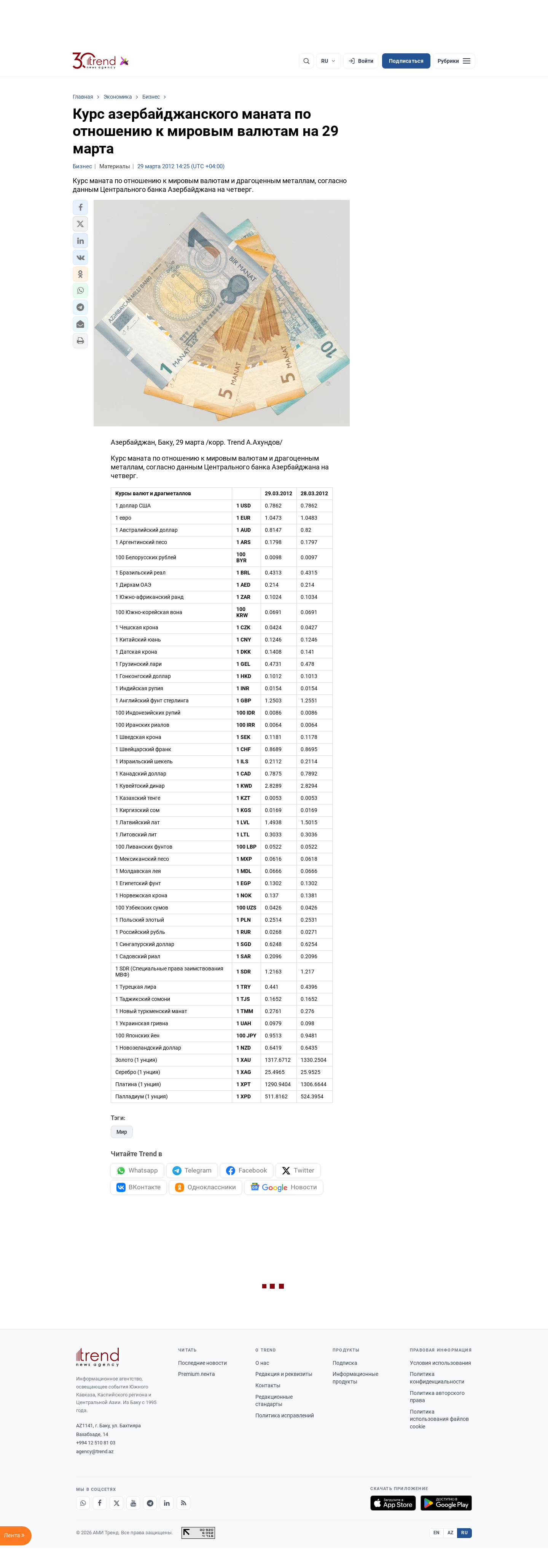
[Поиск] (306, 61)
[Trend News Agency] (97, 1360)
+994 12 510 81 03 (95, 1446)
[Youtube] (133, 1506)
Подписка (345, 1366)
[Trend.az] (101, 61)
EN (436, 1535)
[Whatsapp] (83, 1506)
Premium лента (196, 1377)
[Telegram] (150, 1506)
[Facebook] (100, 1506)
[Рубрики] (454, 61)
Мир (121, 1132)
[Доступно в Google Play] (446, 1506)
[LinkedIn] (167, 1506)
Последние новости (202, 1366)
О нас (262, 1366)
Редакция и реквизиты (283, 1377)
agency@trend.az (94, 1454)
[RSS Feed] (183, 1506)
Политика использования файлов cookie (439, 1422)
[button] (80, 207)
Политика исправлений (284, 1418)
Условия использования (440, 1366)
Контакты (267, 1388)
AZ (451, 1535)
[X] (116, 1506)
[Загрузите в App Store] (393, 1506)
